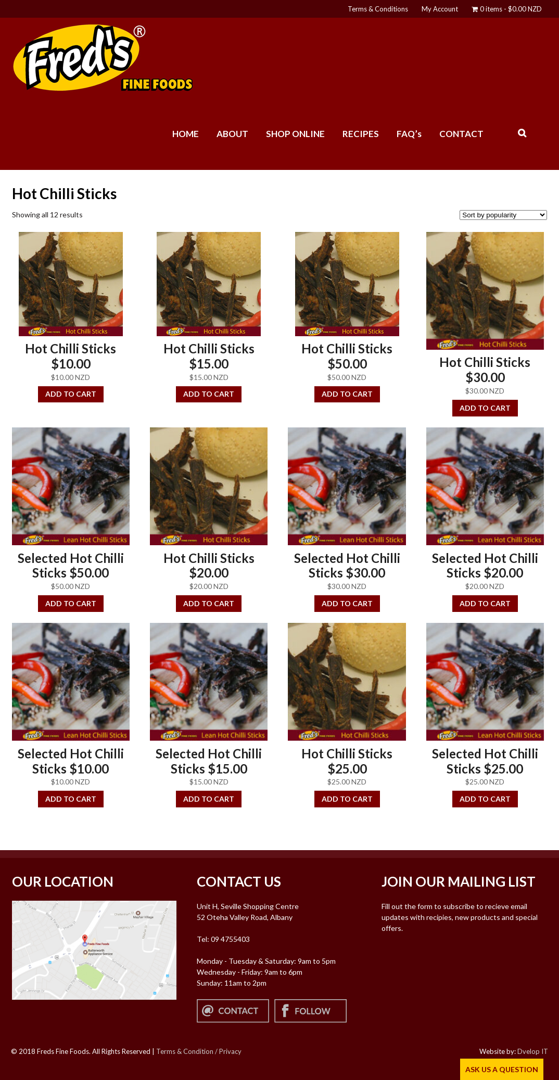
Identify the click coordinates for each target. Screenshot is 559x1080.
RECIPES (360, 133)
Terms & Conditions (378, 9)
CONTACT (461, 133)
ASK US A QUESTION (501, 1069)
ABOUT (232, 133)
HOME (185, 133)
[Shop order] (503, 215)
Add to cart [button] (70, 393)
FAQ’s (409, 133)
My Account (440, 9)
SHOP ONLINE (295, 133)
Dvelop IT (532, 1051)
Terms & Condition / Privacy (199, 1051)
